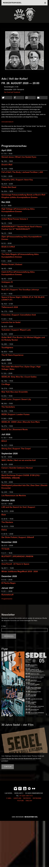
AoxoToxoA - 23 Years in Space (15, 564)
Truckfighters (7, 347)
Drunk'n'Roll (6, 164)
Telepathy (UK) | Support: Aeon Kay (17, 179)
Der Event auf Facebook (12, 92)
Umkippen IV (7, 282)
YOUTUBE (20, 801)
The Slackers (7, 522)
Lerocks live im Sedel (10, 322)
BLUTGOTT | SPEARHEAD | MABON (17, 556)
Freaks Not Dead (8, 187)
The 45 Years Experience (12, 355)
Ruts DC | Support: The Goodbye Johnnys (20, 289)
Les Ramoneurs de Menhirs (13, 495)
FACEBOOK (27, 798)
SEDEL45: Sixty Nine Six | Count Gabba (19, 377)
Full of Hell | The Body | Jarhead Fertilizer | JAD (22, 172)
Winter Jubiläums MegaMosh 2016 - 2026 (19, 571)
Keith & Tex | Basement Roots (14, 429)
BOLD (4, 441)
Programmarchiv (6, 599)
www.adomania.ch (7, 122)
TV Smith (5, 549)
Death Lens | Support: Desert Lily (16, 399)
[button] (6, 97)
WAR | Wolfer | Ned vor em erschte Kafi (18, 460)
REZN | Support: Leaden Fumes (15, 414)
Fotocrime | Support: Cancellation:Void (18, 315)
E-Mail (3, 626)
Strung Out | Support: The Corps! (16, 448)
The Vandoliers (8, 407)
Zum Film (7, 767)
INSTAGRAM (37, 798)
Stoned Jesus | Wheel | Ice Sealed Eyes (18, 157)
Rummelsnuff (7, 594)
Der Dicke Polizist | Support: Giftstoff (17, 537)
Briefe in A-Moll (8, 247)
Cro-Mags (5, 384)
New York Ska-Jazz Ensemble (14, 392)
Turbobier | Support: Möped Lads (16, 330)
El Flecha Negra (8, 583)
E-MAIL (9, 798)
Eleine (4, 530)
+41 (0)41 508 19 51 (26, 796)
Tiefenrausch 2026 (9, 307)
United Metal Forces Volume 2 (14, 219)
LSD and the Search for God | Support (18, 507)
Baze (3, 514)
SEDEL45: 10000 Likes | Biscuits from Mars (20, 422)
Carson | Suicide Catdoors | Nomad (17, 468)
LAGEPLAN (17, 798)
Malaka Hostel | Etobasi (11, 264)
